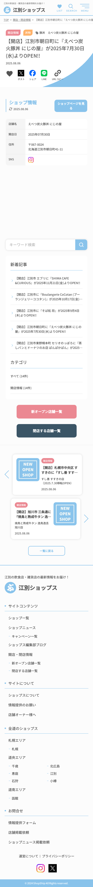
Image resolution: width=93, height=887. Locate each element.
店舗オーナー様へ (22, 714)
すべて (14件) (19, 376)
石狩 (15, 780)
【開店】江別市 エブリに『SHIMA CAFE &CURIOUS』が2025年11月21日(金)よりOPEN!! (47, 280)
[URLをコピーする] (57, 75)
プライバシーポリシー (58, 856)
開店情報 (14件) (21, 388)
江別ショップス (24, 9)
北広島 (55, 766)
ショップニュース (22, 627)
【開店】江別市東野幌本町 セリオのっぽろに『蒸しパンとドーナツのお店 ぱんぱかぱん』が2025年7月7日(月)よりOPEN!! (48, 345)
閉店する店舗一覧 (46, 430)
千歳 (15, 766)
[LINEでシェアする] (44, 75)
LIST (60, 8)
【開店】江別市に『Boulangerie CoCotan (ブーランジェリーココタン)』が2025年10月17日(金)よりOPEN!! (48, 296)
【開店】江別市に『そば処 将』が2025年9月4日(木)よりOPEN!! (47, 312)
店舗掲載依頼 (18, 832)
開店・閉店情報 (20, 654)
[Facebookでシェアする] (32, 75)
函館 (15, 798)
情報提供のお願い (22, 704)
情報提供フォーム (22, 822)
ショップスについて (23, 695)
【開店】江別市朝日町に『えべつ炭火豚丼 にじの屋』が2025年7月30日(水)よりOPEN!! (48, 329)
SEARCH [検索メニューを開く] (70, 10)
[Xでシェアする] (21, 75)
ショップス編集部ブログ (27, 644)
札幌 (15, 749)
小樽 (53, 780)
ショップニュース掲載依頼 (29, 842)
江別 (53, 773)
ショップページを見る (70, 105)
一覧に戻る (47, 551)
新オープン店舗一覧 (46, 411)
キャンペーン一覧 (24, 636)
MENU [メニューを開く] (85, 10)
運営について (28, 856)
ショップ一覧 (18, 617)
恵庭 (15, 773)
